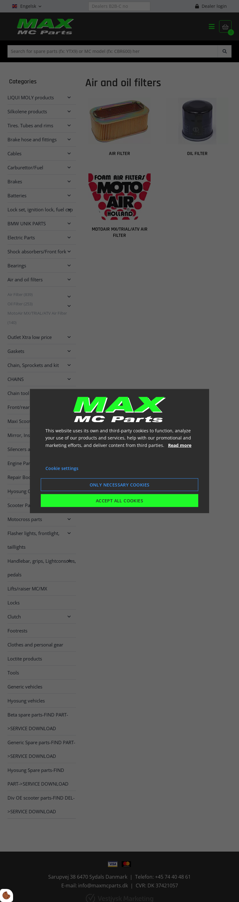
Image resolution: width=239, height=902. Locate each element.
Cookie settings (61, 468)
